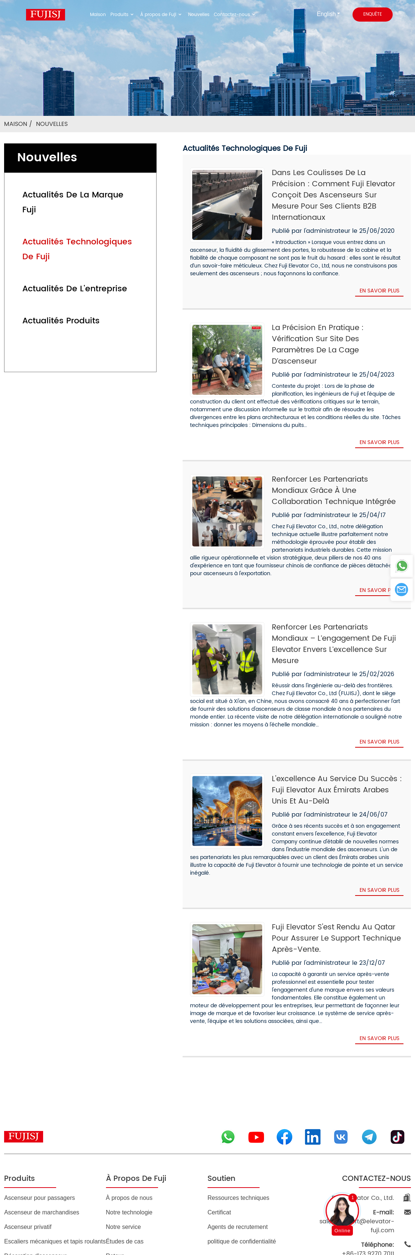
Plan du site (139, 1222)
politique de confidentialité (242, 1162)
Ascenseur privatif (27, 1147)
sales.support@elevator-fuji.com (355, 1137)
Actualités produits (53, 291)
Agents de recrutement (238, 1147)
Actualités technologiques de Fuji (79, 227)
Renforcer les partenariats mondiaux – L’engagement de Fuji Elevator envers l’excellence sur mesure (330, 597)
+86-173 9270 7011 (370, 1161)
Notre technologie (129, 1133)
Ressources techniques (238, 1118)
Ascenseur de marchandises (41, 1133)
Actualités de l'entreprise (65, 259)
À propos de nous (129, 1118)
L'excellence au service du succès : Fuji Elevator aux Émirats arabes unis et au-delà (334, 738)
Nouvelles (197, 14)
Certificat (219, 1133)
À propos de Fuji (164, 14)
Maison (108, 14)
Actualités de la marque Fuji (71, 195)
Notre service (123, 1147)
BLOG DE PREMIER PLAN (187, 1222)
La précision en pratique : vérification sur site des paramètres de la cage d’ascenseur (336, 328)
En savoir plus (378, 279)
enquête (371, 14)
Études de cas (125, 1162)
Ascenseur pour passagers (39, 1118)
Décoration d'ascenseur (35, 1176)
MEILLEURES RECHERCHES (256, 1222)
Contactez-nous (228, 14)
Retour (115, 1176)
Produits (130, 14)
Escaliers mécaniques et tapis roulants (55, 1162)
